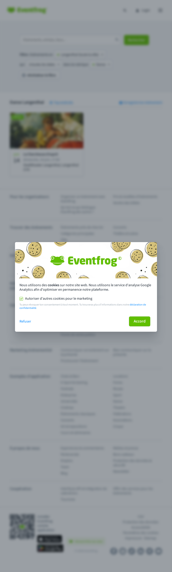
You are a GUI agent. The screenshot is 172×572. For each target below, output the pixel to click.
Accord (140, 321)
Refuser (25, 321)
